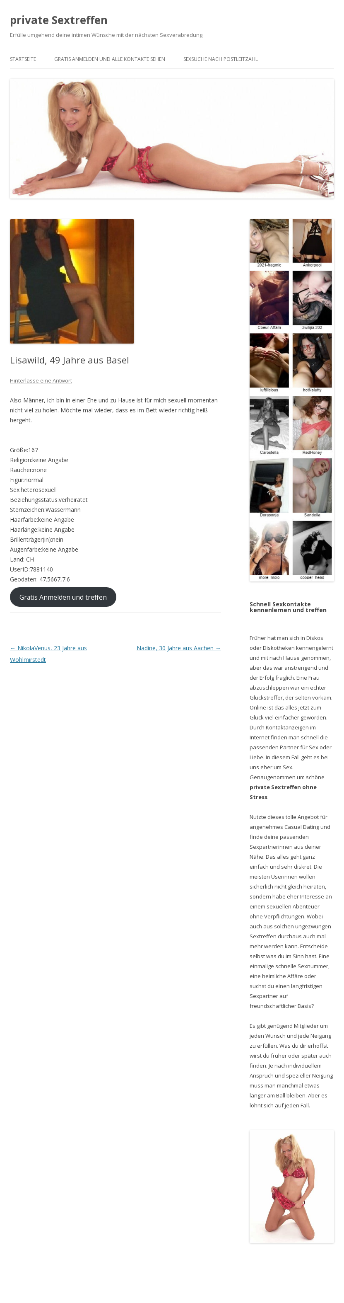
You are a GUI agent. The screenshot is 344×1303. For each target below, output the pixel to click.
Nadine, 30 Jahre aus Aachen (179, 648)
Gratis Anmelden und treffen (63, 597)
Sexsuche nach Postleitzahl (220, 59)
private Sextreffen (59, 19)
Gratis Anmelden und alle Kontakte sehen (109, 59)
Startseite (23, 59)
